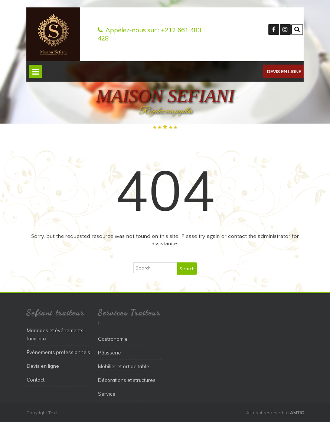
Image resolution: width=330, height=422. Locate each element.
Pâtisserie (109, 353)
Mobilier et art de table (123, 366)
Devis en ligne (284, 71)
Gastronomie (113, 339)
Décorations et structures (127, 380)
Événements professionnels (58, 352)
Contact (36, 380)
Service (106, 394)
